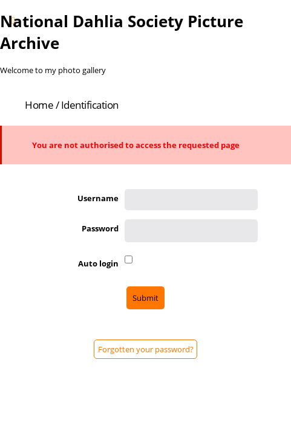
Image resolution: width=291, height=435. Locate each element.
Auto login (98, 263)
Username (98, 198)
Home (39, 105)
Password (100, 228)
